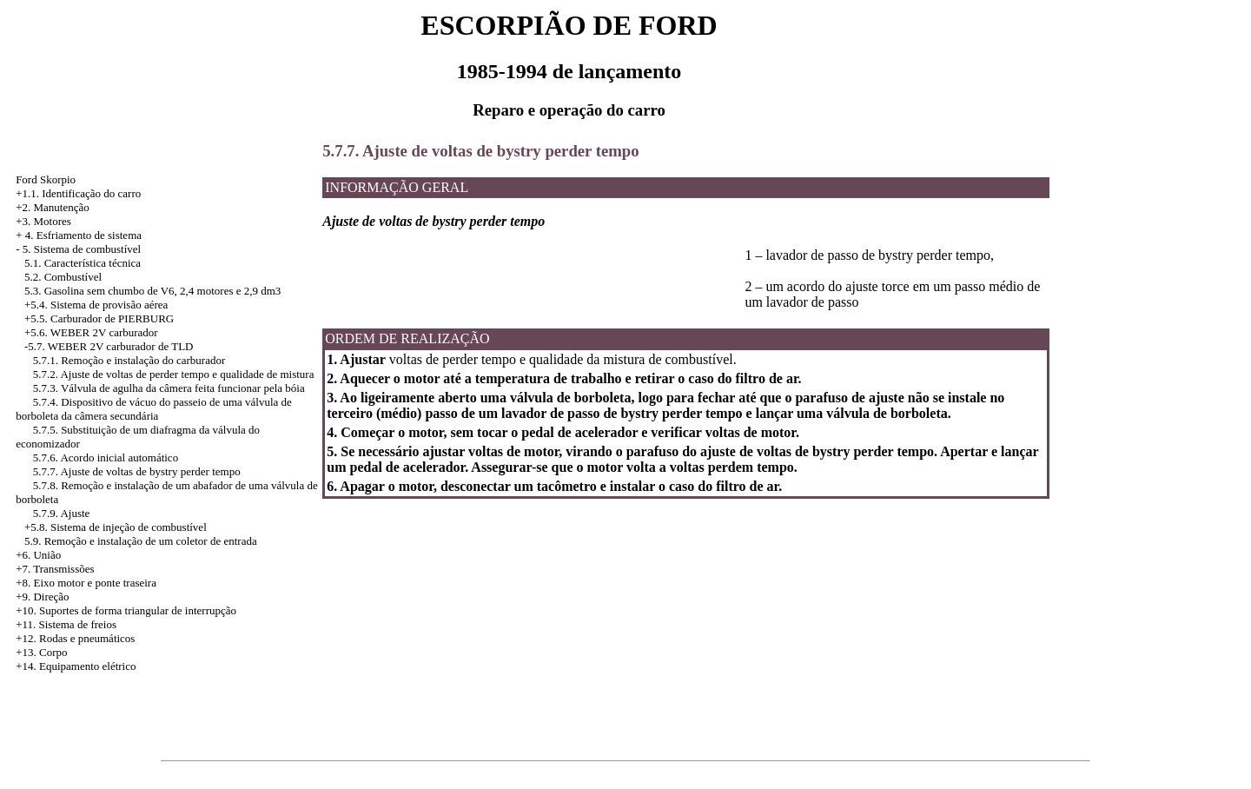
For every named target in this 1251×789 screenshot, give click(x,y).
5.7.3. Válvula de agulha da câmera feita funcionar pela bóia (169, 387)
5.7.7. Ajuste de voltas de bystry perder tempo (137, 471)
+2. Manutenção (52, 207)
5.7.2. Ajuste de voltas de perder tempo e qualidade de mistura (173, 374)
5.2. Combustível (63, 276)
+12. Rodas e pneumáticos (75, 638)
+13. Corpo (41, 652)
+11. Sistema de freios (66, 624)
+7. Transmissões (55, 568)
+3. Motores (43, 221)
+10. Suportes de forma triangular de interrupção (126, 610)
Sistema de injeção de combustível (128, 527)
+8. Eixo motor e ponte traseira (86, 582)
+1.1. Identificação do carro (78, 193)
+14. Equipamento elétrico (76, 666)
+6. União (38, 554)
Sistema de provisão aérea (109, 304)
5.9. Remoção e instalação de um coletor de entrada (140, 540)
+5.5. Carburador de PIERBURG (99, 318)
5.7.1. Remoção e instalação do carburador (129, 360)
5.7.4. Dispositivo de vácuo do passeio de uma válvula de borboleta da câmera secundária (154, 408)
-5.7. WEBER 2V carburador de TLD (109, 346)
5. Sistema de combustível (82, 248)
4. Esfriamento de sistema (83, 235)
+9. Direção (42, 596)
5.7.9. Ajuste (61, 513)
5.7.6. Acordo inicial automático (106, 457)
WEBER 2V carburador (104, 332)
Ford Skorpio (46, 179)
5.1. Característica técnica (82, 262)
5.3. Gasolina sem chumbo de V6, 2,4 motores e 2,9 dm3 (152, 290)
